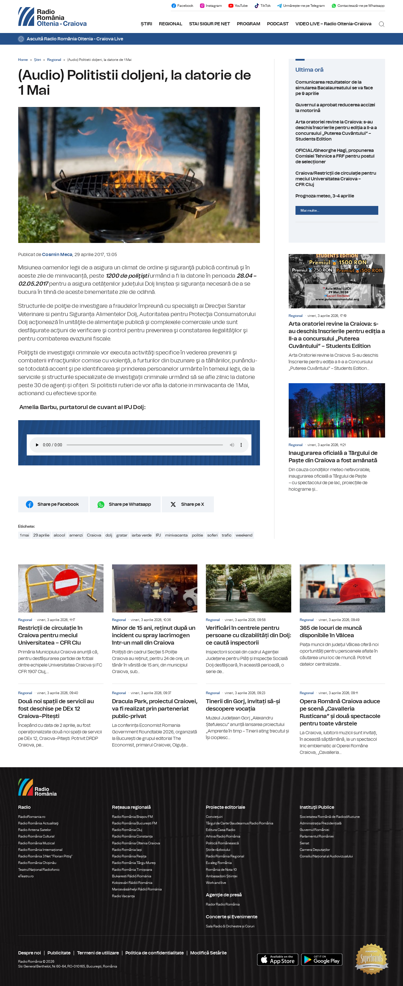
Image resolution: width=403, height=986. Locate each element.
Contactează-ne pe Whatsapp (358, 6)
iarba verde (142, 535)
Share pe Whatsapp (130, 504)
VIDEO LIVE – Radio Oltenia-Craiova (333, 24)
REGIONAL (170, 24)
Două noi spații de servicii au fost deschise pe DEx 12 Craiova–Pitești (61, 716)
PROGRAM (248, 24)
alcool (59, 535)
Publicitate (59, 953)
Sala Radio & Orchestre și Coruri (230, 926)
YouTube (238, 6)
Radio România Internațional (40, 849)
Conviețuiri (214, 816)
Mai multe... (310, 210)
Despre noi (29, 953)
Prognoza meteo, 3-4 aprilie (336, 196)
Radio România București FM (134, 823)
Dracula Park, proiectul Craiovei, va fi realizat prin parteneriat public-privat (154, 716)
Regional (54, 59)
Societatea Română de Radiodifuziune (330, 816)
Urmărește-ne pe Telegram (301, 6)
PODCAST (278, 24)
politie (197, 535)
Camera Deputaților (315, 849)
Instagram (210, 6)
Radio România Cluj (127, 830)
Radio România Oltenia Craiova (136, 843)
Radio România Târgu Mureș (134, 863)
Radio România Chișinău (37, 863)
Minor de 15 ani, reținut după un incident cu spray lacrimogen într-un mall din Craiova (154, 619)
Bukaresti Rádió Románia (131, 876)
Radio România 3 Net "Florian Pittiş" (45, 856)
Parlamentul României (317, 836)
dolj (109, 535)
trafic (227, 535)
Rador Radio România (223, 904)
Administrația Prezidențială (321, 823)
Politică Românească (222, 843)
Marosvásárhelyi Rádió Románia (137, 889)
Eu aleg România (219, 863)
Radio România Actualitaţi (38, 823)
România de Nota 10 (221, 869)
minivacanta (176, 535)
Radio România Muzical (36, 843)
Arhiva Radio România (223, 836)
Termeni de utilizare (98, 953)
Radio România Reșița (129, 856)
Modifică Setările (208, 953)
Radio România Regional (225, 856)
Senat (304, 843)
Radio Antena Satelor (34, 830)
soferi (212, 535)
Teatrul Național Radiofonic (39, 869)
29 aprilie (41, 535)
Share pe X (192, 504)
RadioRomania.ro (31, 816)
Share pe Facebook (58, 504)
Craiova (94, 535)
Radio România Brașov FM (132, 816)
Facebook (182, 6)
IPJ (158, 535)
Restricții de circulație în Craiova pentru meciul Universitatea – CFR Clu (61, 619)
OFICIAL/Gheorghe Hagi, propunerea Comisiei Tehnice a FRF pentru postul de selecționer (336, 156)
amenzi (76, 535)
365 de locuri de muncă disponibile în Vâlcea (342, 616)
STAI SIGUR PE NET (209, 24)
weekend (244, 535)
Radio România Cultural (36, 836)
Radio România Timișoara (132, 869)
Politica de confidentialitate (154, 953)
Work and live (216, 882)
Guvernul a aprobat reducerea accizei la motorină (336, 107)
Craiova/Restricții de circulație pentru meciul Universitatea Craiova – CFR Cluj (336, 179)
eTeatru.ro (26, 876)
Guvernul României (314, 830)
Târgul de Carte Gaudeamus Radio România (239, 823)
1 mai (24, 535)
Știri (37, 59)
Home (23, 59)
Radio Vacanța (123, 896)
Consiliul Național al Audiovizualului (326, 856)
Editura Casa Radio (220, 830)
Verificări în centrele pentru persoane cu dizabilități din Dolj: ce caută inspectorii (248, 619)
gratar (121, 535)
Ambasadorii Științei (221, 876)
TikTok (262, 6)
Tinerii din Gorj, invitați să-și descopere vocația (248, 712)
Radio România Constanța (132, 836)
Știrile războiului (218, 849)
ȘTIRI (146, 24)
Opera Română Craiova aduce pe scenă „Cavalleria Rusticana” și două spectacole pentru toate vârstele (342, 720)
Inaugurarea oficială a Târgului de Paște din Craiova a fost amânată (337, 438)
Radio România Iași (127, 849)
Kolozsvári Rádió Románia (132, 882)
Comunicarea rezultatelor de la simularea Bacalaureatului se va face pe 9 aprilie (336, 88)
